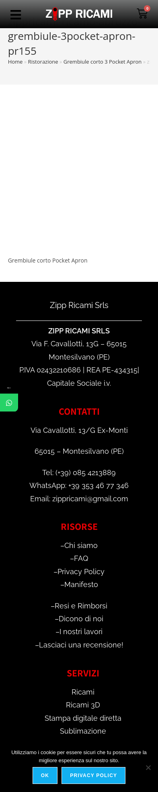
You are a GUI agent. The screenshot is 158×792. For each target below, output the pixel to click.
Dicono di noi (81, 618)
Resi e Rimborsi (81, 606)
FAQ (81, 558)
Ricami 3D (83, 705)
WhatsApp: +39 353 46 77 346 (79, 485)
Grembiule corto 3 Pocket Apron (103, 61)
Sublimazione (83, 731)
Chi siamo (81, 545)
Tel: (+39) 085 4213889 (79, 472)
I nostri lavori (81, 631)
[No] (148, 767)
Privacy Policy (81, 571)
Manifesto (81, 584)
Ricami (83, 692)
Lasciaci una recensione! (81, 645)
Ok (45, 775)
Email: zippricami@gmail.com (79, 498)
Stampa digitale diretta (83, 718)
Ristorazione (43, 61)
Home (15, 61)
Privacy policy (93, 775)
